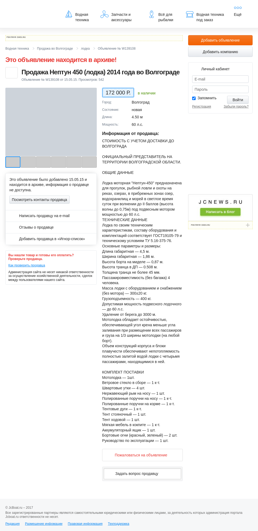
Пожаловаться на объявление (136, 455)
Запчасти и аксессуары (116, 16)
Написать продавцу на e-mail (39, 216)
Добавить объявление (220, 40)
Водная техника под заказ (205, 16)
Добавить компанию (220, 52)
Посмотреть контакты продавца (39, 199)
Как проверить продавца (26, 265)
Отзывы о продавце (31, 227)
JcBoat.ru (31, 8)
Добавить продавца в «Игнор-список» (47, 239)
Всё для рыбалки (160, 16)
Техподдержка (118, 524)
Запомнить (207, 98)
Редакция (12, 524)
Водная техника (76, 16)
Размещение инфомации (43, 524)
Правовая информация (85, 524)
